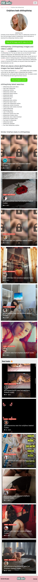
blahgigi (18, 70)
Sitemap (35, 579)
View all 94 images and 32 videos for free (19, 42)
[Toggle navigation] (35, 2)
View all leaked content (19, 80)
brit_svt (6, 51)
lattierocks (3, 59)
